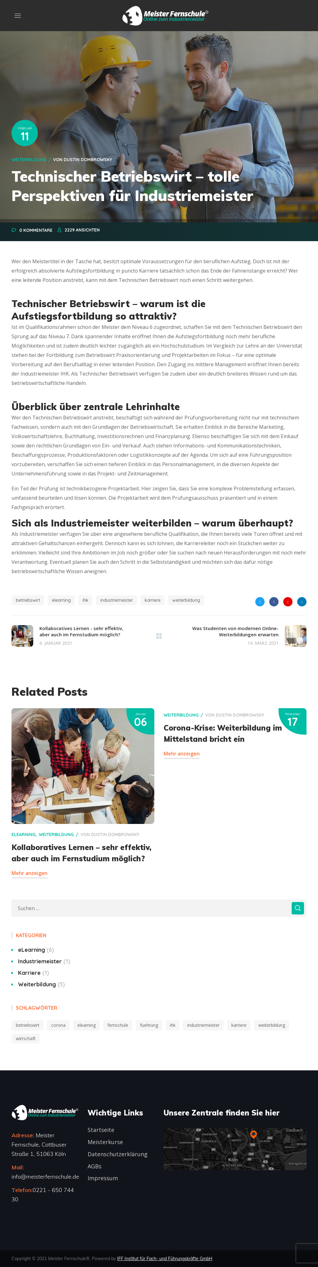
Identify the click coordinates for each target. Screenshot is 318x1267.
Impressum (103, 1178)
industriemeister (116, 600)
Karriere (33, 972)
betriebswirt (28, 600)
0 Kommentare (35, 230)
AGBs (95, 1166)
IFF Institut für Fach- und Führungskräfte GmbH (164, 1258)
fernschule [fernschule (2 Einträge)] (117, 1025)
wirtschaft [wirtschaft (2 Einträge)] (26, 1038)
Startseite (101, 1130)
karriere (153, 600)
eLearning (23, 834)
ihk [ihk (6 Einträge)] (172, 1025)
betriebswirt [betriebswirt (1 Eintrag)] (27, 1025)
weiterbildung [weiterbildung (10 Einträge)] (271, 1025)
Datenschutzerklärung (118, 1154)
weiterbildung (186, 600)
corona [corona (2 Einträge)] (58, 1025)
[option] (83, 802)
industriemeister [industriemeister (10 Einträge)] (203, 1025)
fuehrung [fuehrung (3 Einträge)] (149, 1025)
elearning (61, 600)
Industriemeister (44, 961)
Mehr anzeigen (29, 873)
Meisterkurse (105, 1142)
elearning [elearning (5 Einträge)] (86, 1025)
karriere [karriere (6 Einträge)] (239, 1025)
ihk (86, 600)
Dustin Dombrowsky (88, 159)
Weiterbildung (28, 159)
